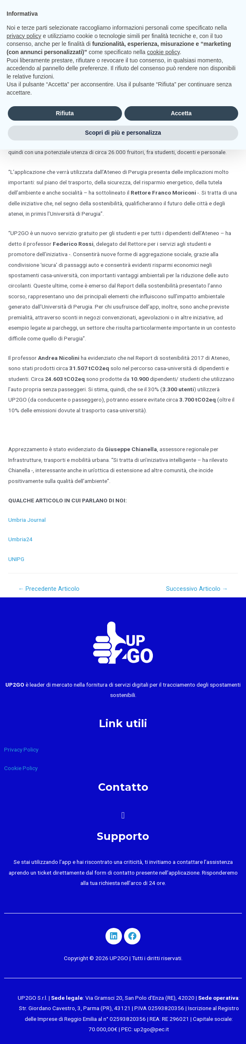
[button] (123, 815)
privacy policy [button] (24, 36)
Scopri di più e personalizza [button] (123, 132)
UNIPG (16, 559)
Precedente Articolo (49, 588)
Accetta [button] (181, 113)
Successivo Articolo (197, 588)
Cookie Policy (20, 768)
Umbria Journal (27, 519)
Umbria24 (20, 539)
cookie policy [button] (163, 52)
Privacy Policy (21, 749)
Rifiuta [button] (65, 113)
